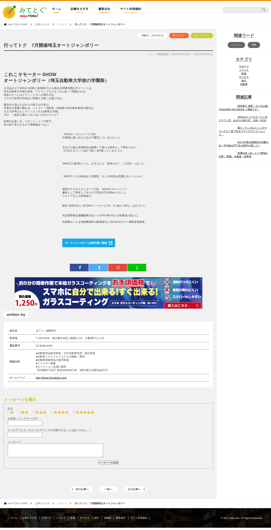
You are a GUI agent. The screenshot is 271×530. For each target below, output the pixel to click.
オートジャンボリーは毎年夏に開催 (86, 242)
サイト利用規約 (138, 520)
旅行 (243, 80)
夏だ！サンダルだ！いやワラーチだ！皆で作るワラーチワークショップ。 (243, 131)
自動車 (244, 84)
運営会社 (121, 520)
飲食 (243, 73)
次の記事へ (134, 491)
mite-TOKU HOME (18, 24)
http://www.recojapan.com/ (51, 377)
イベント (62, 24)
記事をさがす (42, 24)
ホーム (14, 520)
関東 (253, 44)
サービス (244, 77)
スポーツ (244, 66)
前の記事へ (82, 491)
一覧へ (108, 491)
